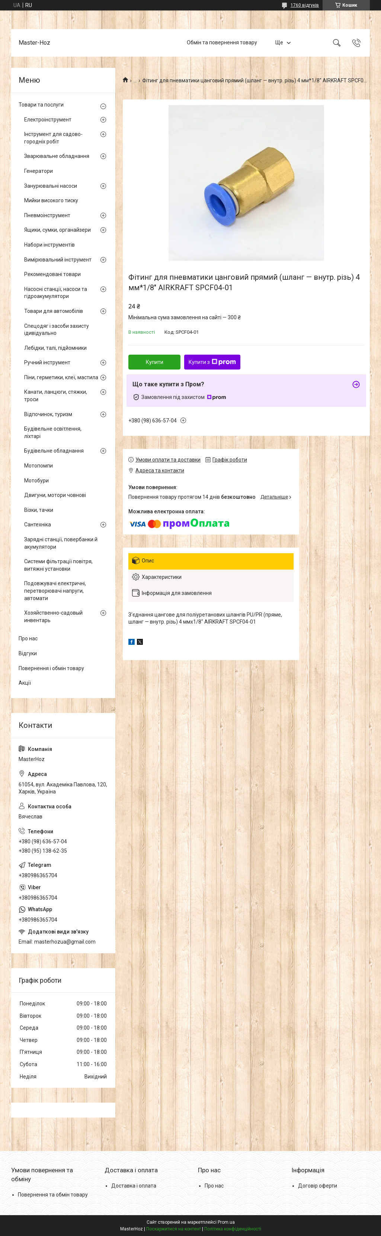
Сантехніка (37, 524)
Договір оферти (317, 1186)
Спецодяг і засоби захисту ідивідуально (56, 329)
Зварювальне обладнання (56, 156)
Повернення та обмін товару (53, 1195)
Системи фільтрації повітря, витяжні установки (58, 565)
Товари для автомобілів (53, 311)
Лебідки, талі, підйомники (55, 348)
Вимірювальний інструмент (58, 260)
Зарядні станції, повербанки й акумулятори (60, 543)
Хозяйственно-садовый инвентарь (53, 616)
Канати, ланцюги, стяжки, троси (55, 395)
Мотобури (36, 481)
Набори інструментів (49, 245)
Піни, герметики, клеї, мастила (61, 377)
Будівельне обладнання (54, 451)
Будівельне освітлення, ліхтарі (52, 432)
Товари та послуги (41, 105)
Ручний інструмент (47, 362)
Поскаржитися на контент (173, 1229)
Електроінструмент (47, 120)
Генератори (38, 171)
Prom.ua (226, 1222)
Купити (154, 362)
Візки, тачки (38, 510)
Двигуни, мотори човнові (55, 495)
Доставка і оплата (133, 1186)
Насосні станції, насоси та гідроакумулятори (55, 293)
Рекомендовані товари (52, 274)
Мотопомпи (38, 466)
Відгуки (28, 653)
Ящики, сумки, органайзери (57, 230)
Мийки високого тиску (51, 200)
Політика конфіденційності (232, 1229)
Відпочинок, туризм (48, 414)
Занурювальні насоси (50, 186)
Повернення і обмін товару (51, 668)
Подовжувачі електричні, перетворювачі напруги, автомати (55, 590)
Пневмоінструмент (47, 215)
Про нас (28, 638)
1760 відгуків (305, 5)
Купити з (212, 362)
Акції (25, 683)
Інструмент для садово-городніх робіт (53, 138)
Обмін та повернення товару (222, 42)
